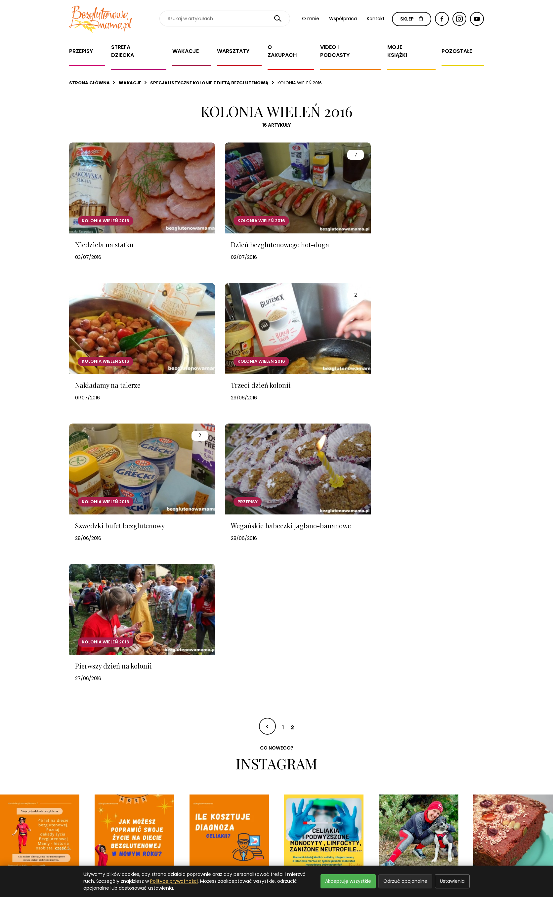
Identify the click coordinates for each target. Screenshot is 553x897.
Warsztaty (233, 51)
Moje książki (397, 51)
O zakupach (282, 51)
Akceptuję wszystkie (348, 881)
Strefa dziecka (122, 51)
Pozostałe (457, 51)
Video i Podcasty (335, 51)
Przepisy (81, 51)
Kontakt (376, 18)
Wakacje (185, 51)
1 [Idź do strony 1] (283, 572)
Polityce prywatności (174, 881)
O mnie (310, 18)
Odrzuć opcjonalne (405, 881)
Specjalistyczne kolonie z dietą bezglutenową (209, 83)
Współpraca (343, 18)
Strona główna (89, 83)
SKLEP (411, 19)
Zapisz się (436, 791)
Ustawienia (452, 881)
